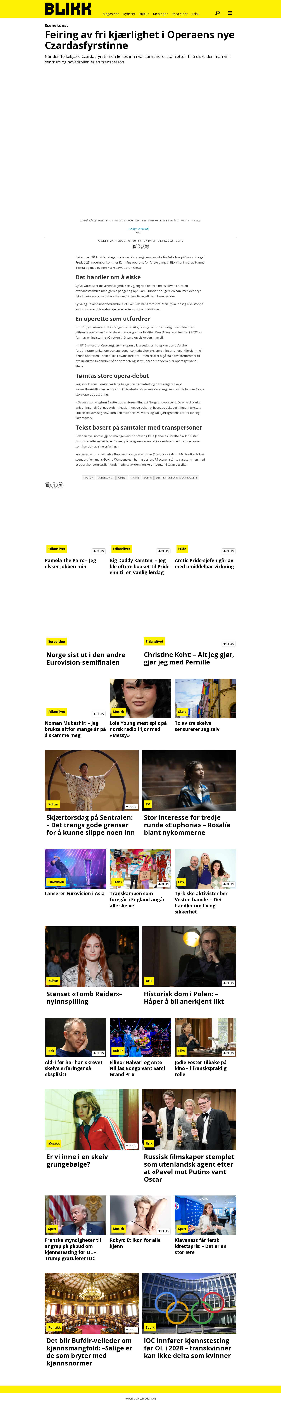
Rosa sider (180, 14)
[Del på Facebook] (134, 246)
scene (148, 477)
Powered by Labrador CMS (140, 1398)
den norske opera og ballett (176, 477)
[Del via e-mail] (146, 246)
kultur (88, 477)
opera (122, 477)
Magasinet (111, 14)
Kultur (144, 14)
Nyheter (129, 14)
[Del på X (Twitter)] (140, 246)
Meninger (160, 14)
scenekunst (105, 477)
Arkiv (195, 14)
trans (135, 477)
